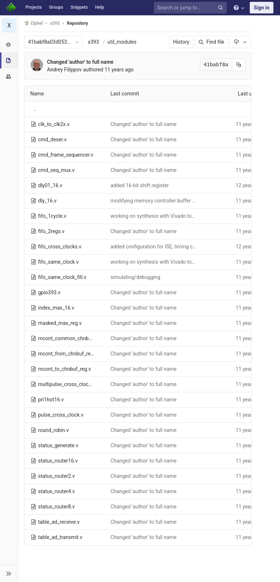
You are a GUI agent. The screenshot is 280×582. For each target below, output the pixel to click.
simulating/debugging (135, 277)
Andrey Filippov (64, 69)
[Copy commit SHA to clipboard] (238, 64)
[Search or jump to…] (191, 7)
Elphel (33, 23)
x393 (93, 42)
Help (99, 7)
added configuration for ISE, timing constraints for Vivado (175, 246)
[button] (9, 573)
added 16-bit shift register (139, 185)
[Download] (241, 42)
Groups (56, 7)
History (181, 42)
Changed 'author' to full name (80, 62)
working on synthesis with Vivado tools (154, 216)
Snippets (79, 7)
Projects (34, 7)
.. (35, 109)
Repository (77, 23)
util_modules (122, 42)
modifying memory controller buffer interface (161, 201)
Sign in (261, 8)
